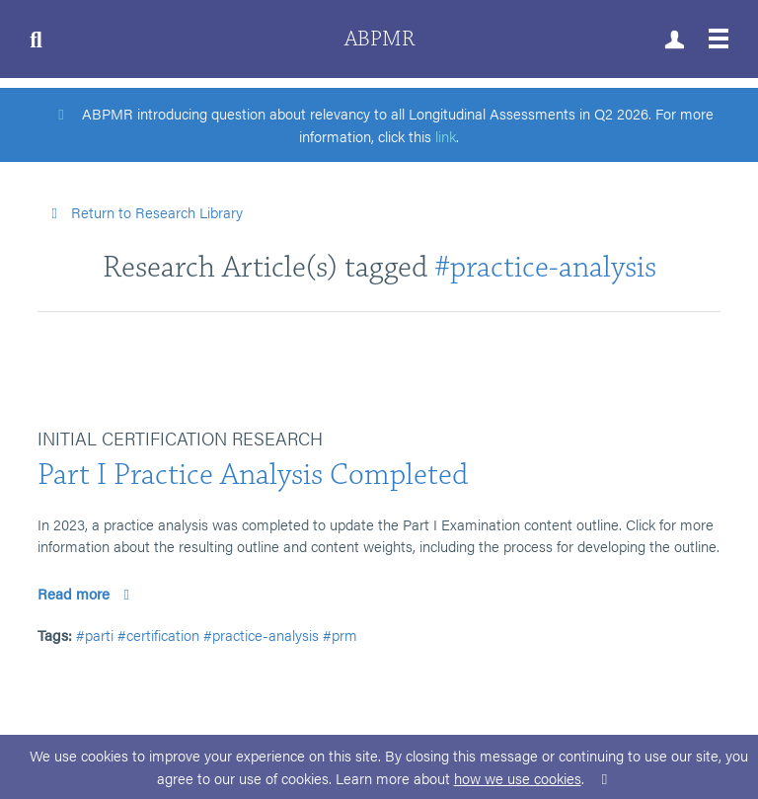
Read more (86, 593)
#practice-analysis (545, 267)
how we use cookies (517, 777)
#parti (95, 634)
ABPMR (379, 39)
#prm (340, 634)
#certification (158, 634)
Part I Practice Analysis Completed (253, 474)
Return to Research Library (144, 211)
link (445, 135)
